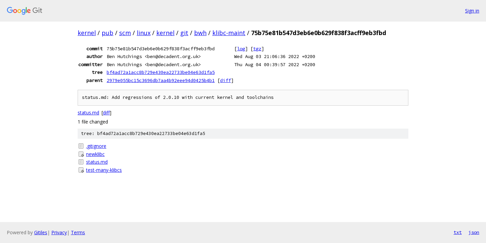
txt (458, 232)
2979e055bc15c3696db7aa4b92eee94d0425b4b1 (161, 80)
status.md (88, 112)
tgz (257, 49)
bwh (200, 33)
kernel (87, 33)
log (241, 49)
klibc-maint (228, 33)
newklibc (95, 154)
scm (125, 33)
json (473, 232)
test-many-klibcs (104, 170)
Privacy (59, 232)
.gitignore (96, 146)
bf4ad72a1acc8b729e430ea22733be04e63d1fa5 (161, 72)
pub (107, 33)
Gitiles (40, 232)
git (184, 33)
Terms (78, 232)
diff (225, 80)
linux (144, 33)
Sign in (472, 10)
